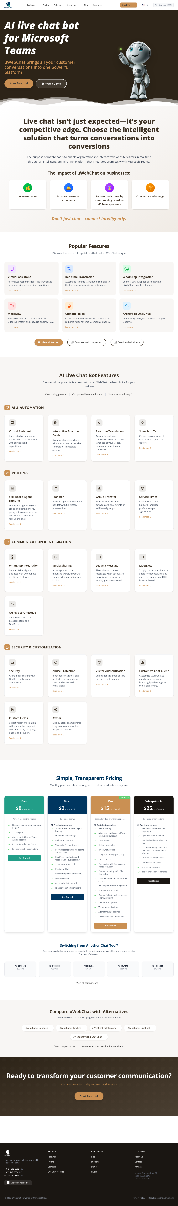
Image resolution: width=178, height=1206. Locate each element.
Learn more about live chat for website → (102, 1046)
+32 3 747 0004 (13, 1172)
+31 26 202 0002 (14, 1169)
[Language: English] (146, 5)
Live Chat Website (56, 1171)
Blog (86, 5)
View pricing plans (55, 394)
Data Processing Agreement (161, 1198)
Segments (73, 5)
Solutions (58, 5)
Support (95, 1161)
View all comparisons (89, 982)
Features (32, 5)
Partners (138, 1166)
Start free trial (19, 83)
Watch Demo (51, 83)
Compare (52, 1166)
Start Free (128, 5)
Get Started (24, 858)
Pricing (46, 5)
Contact (138, 1161)
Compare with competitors (87, 394)
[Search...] (163, 5)
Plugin (94, 1171)
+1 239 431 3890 (14, 1175)
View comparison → (65, 1046)
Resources (99, 5)
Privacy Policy (139, 1198)
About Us (139, 1156)
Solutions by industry (120, 394)
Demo (94, 1166)
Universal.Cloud (40, 1198)
